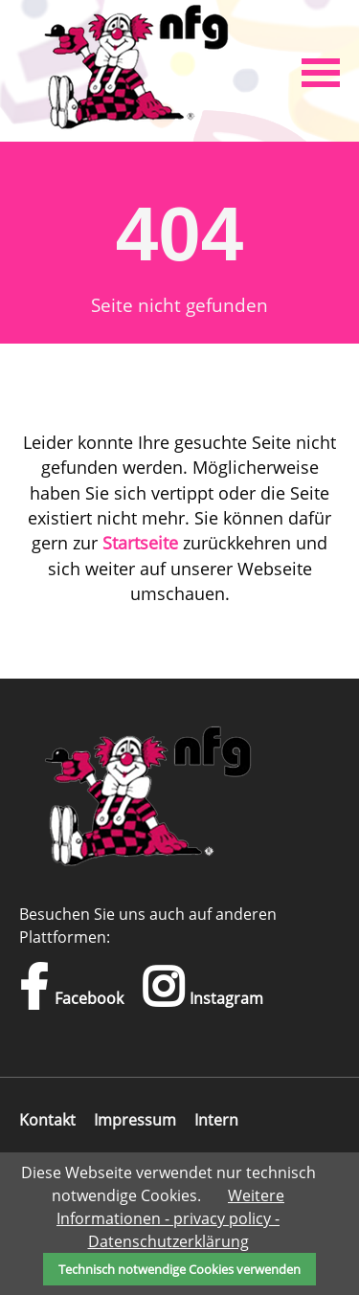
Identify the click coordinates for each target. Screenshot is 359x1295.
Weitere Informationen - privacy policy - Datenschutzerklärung (170, 1218)
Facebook (71, 987)
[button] (321, 71)
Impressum (135, 1119)
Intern (216, 1119)
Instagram (203, 987)
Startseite (140, 542)
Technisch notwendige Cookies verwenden (179, 1269)
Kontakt (47, 1119)
